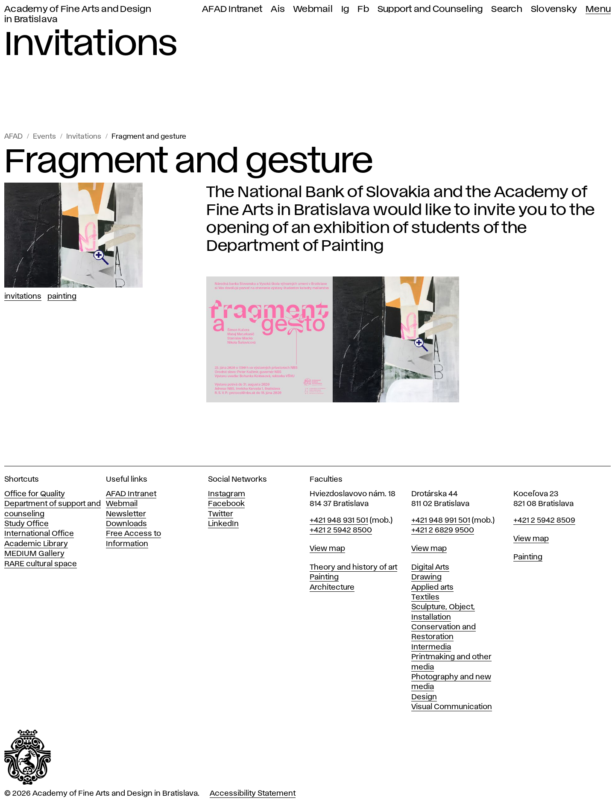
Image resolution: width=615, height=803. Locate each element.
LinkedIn (223, 524)
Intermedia (431, 647)
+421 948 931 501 (339, 520)
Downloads (126, 524)
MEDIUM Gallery (34, 553)
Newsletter (126, 514)
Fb (363, 9)
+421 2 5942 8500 (341, 530)
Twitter (220, 514)
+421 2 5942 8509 (544, 520)
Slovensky (554, 9)
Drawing (426, 577)
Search (506, 9)
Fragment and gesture (148, 137)
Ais (278, 9)
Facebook (226, 503)
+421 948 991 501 (440, 520)
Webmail (313, 9)
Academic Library (36, 544)
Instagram (226, 494)
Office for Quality (34, 494)
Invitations (83, 137)
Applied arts (432, 587)
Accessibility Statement (253, 793)
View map (327, 548)
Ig (345, 9)
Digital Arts (430, 567)
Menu (598, 9)
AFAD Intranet (232, 9)
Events (44, 137)
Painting (61, 296)
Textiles (425, 597)
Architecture (332, 587)
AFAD (13, 137)
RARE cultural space (40, 564)
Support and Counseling (430, 9)
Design (424, 697)
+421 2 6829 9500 (442, 530)
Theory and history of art (353, 567)
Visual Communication (451, 707)
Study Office (26, 524)
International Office (39, 533)
